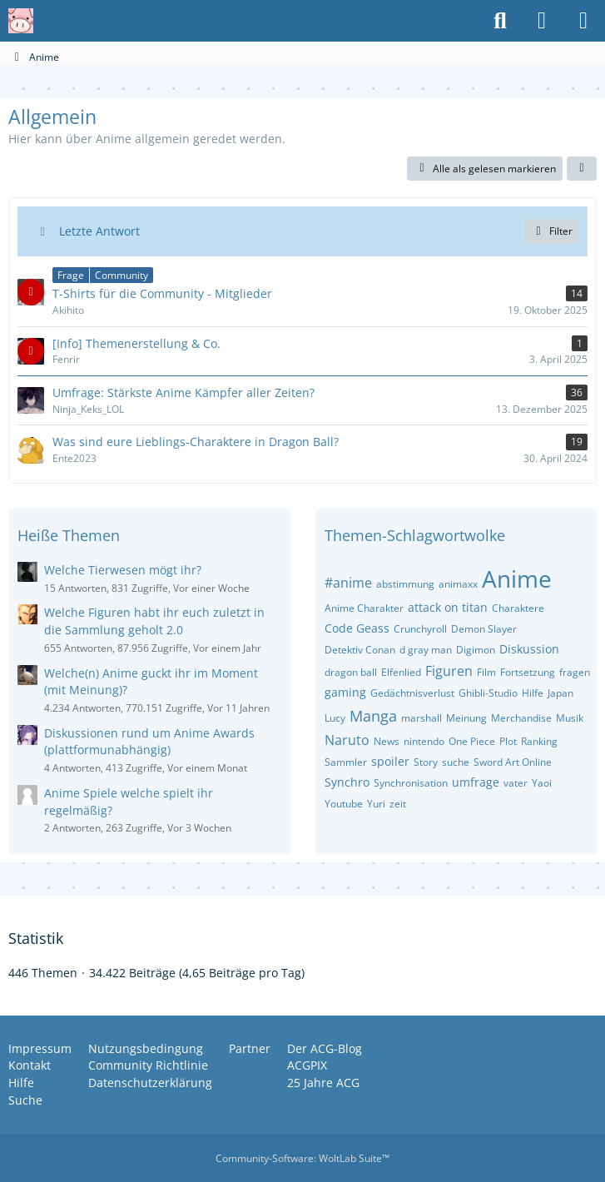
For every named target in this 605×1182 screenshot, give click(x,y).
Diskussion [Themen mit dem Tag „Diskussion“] (529, 649)
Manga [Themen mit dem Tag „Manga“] (373, 716)
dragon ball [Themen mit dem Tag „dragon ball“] (351, 672)
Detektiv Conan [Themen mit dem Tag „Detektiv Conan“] (360, 650)
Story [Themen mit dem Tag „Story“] (426, 762)
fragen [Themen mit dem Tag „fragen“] (574, 672)
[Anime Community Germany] (21, 20)
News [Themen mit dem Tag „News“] (386, 741)
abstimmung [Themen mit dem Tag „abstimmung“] (405, 584)
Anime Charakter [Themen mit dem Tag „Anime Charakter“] (364, 608)
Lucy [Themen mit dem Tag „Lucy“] (335, 718)
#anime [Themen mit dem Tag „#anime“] (348, 583)
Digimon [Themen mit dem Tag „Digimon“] (475, 650)
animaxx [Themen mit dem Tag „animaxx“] (458, 584)
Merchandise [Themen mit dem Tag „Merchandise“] (521, 718)
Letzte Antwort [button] (99, 231)
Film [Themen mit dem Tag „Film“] (486, 672)
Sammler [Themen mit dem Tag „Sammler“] (346, 762)
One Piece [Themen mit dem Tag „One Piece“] (472, 741)
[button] (582, 168)
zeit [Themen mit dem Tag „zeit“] (397, 804)
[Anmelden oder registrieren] (541, 21)
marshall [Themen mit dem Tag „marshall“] (421, 718)
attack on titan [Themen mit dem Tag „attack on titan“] (448, 607)
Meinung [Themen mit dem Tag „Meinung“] (466, 718)
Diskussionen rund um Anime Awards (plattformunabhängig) (149, 741)
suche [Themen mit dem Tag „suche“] (455, 762)
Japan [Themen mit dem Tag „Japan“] (560, 693)
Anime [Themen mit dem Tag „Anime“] (517, 578)
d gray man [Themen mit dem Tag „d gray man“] (425, 650)
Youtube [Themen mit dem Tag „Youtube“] (344, 804)
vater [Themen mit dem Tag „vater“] (515, 783)
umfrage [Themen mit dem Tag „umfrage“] (475, 782)
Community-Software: (302, 1158)
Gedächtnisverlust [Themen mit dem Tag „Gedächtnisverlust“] (412, 693)
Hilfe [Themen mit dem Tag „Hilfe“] (532, 693)
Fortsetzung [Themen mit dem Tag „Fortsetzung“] (527, 672)
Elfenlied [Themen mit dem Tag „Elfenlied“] (401, 672)
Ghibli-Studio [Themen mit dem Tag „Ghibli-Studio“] (488, 693)
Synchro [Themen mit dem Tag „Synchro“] (347, 782)
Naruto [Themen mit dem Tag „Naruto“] (347, 740)
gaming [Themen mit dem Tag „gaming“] (345, 692)
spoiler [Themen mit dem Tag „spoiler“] (390, 761)
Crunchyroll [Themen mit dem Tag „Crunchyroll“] (420, 629)
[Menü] (583, 20)
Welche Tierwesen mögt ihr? (122, 570)
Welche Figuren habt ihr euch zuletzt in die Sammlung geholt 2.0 (154, 621)
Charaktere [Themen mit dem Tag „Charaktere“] (518, 608)
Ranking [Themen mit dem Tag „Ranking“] (539, 741)
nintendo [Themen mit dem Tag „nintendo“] (424, 741)
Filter (551, 231)
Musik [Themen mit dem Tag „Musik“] (569, 718)
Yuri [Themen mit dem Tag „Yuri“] (376, 804)
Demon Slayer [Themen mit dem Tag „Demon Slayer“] (484, 629)
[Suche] (500, 20)
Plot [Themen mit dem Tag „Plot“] (508, 741)
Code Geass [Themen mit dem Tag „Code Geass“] (357, 628)
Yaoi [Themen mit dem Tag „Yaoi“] (542, 783)
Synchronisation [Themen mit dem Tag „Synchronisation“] (411, 783)
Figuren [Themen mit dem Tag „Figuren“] (449, 671)
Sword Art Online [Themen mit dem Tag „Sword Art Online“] (513, 762)
